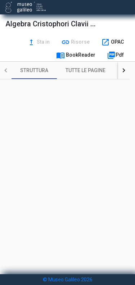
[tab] (34, 70)
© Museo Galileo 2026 (68, 279)
